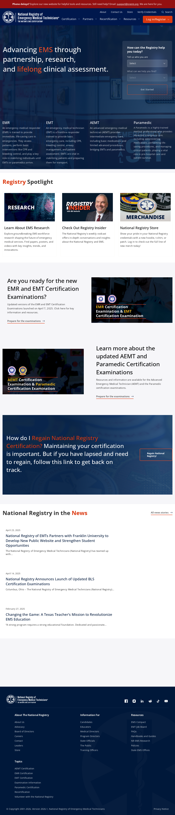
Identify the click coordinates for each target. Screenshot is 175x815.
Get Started (147, 89)
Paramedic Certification (27, 787)
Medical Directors (89, 731)
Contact (19, 740)
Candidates (86, 722)
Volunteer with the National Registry (34, 796)
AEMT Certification (24, 768)
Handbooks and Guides (143, 736)
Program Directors (90, 736)
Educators (85, 726)
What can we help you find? (141, 71)
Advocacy (19, 726)
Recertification (22, 791)
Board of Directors (24, 731)
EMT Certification (24, 777)
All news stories (159, 512)
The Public (85, 745)
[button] (157, 19)
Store (17, 750)
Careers (19, 736)
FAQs (134, 731)
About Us (19, 722)
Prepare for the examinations (24, 320)
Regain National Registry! (151, 454)
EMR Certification (24, 773)
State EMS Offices (140, 750)
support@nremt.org (127, 4)
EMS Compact (138, 722)
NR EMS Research (140, 740)
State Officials (87, 740)
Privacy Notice (161, 808)
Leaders (19, 745)
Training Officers (89, 750)
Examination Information (28, 782)
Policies (135, 745)
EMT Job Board (139, 726)
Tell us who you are (137, 57)
